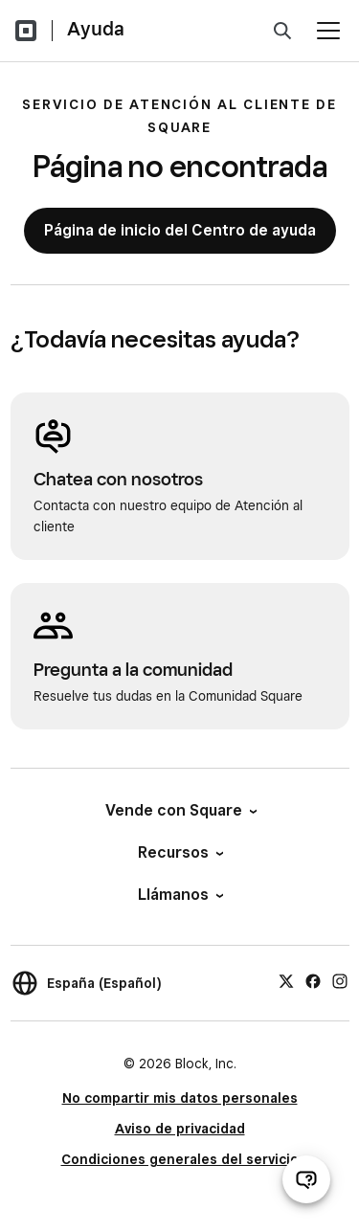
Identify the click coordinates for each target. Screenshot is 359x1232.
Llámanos (179, 894)
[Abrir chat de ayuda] (306, 1179)
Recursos (179, 852)
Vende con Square (180, 810)
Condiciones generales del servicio (180, 1159)
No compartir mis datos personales (180, 1098)
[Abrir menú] (328, 31)
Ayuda (95, 28)
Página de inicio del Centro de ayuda (180, 230)
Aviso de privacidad (180, 1128)
